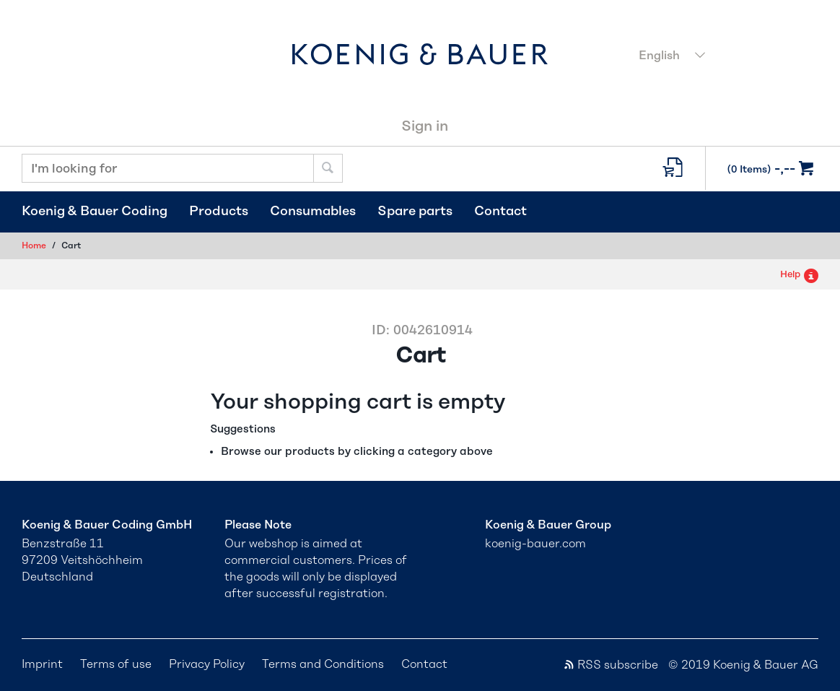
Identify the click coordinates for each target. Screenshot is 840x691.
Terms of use (116, 664)
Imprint (42, 664)
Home (34, 245)
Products (218, 211)
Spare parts (414, 211)
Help (799, 274)
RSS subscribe (610, 665)
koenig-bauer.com (535, 543)
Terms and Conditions (323, 664)
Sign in (424, 126)
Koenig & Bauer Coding (94, 211)
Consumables (313, 211)
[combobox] (724, 57)
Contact (500, 211)
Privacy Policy (207, 664)
